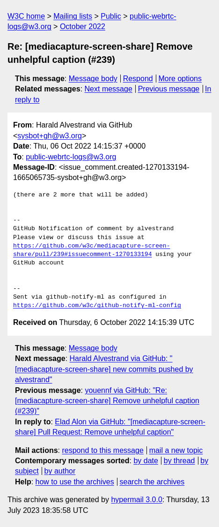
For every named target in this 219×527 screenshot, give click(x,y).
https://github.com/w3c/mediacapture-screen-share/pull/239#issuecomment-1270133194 (91, 250)
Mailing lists (72, 16)
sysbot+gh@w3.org (49, 136)
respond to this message (102, 450)
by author (60, 471)
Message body (93, 79)
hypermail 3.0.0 (136, 500)
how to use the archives (75, 482)
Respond (138, 79)
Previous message (169, 89)
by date (145, 461)
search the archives (152, 482)
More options (180, 79)
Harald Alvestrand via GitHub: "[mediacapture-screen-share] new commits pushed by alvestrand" (104, 369)
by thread (179, 461)
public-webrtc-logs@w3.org (71, 157)
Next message (108, 89)
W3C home (26, 16)
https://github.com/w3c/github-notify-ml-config (97, 305)
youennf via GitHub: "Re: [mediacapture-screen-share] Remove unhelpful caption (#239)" (107, 400)
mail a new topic (176, 450)
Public (111, 16)
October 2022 (82, 26)
